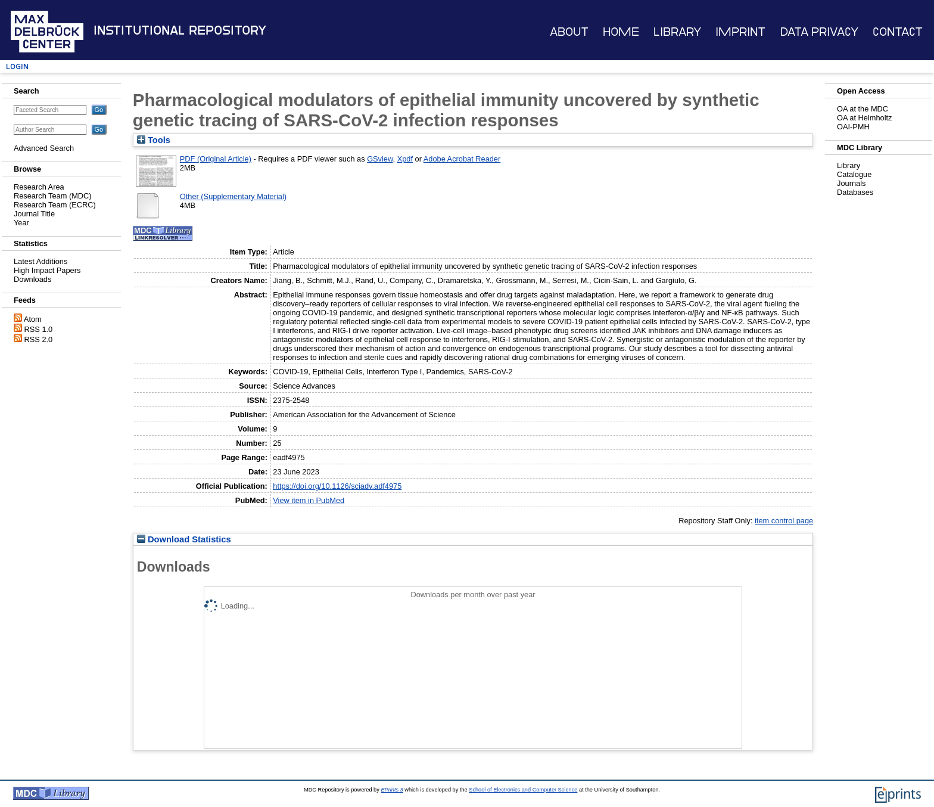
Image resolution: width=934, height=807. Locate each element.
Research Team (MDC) (53, 195)
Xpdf (405, 158)
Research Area (39, 186)
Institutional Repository (180, 30)
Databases (855, 192)
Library (677, 32)
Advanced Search (44, 148)
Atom (33, 319)
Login (17, 66)
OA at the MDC (862, 108)
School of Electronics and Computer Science (523, 790)
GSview (380, 158)
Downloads (32, 279)
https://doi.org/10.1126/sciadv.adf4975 (337, 486)
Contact (898, 32)
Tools (153, 140)
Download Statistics (184, 539)
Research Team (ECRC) (55, 204)
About (569, 32)
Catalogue (854, 174)
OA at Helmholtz (864, 117)
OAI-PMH (853, 126)
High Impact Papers (47, 270)
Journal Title (34, 213)
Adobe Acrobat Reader (462, 158)
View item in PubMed (308, 500)
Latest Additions (40, 261)
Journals (851, 183)
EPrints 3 (392, 790)
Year (21, 222)
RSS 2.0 (38, 339)
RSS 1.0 (38, 329)
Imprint (740, 32)
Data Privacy (819, 32)
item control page (784, 520)
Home (621, 32)
